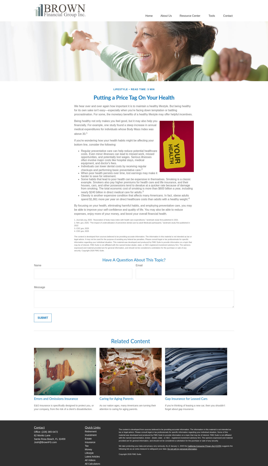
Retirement (91, 431)
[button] (149, 16)
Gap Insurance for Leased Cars (186, 399)
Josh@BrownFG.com (45, 442)
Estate (88, 438)
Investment (91, 435)
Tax (87, 445)
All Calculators (92, 463)
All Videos (90, 460)
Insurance (90, 442)
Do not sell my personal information (182, 449)
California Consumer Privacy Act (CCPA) (205, 446)
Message (39, 287)
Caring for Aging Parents (116, 399)
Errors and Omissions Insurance (56, 399)
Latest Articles (92, 456)
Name (37, 265)
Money (88, 449)
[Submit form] (43, 318)
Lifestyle (89, 453)
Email (139, 265)
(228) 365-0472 (50, 431)
